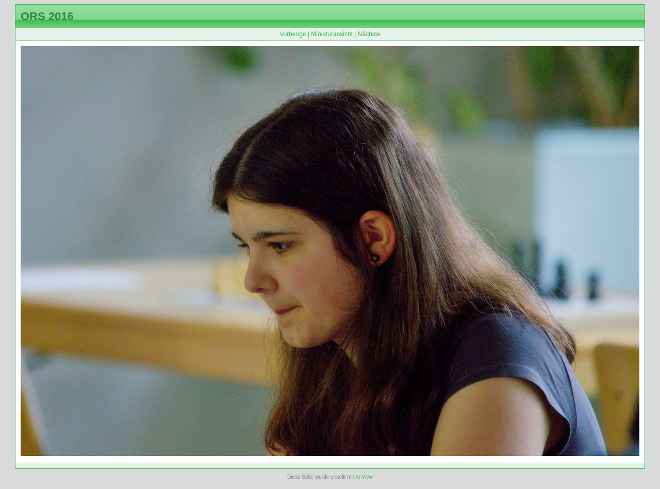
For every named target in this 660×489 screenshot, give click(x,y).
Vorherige (292, 34)
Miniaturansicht (332, 34)
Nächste (369, 34)
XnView (364, 477)
